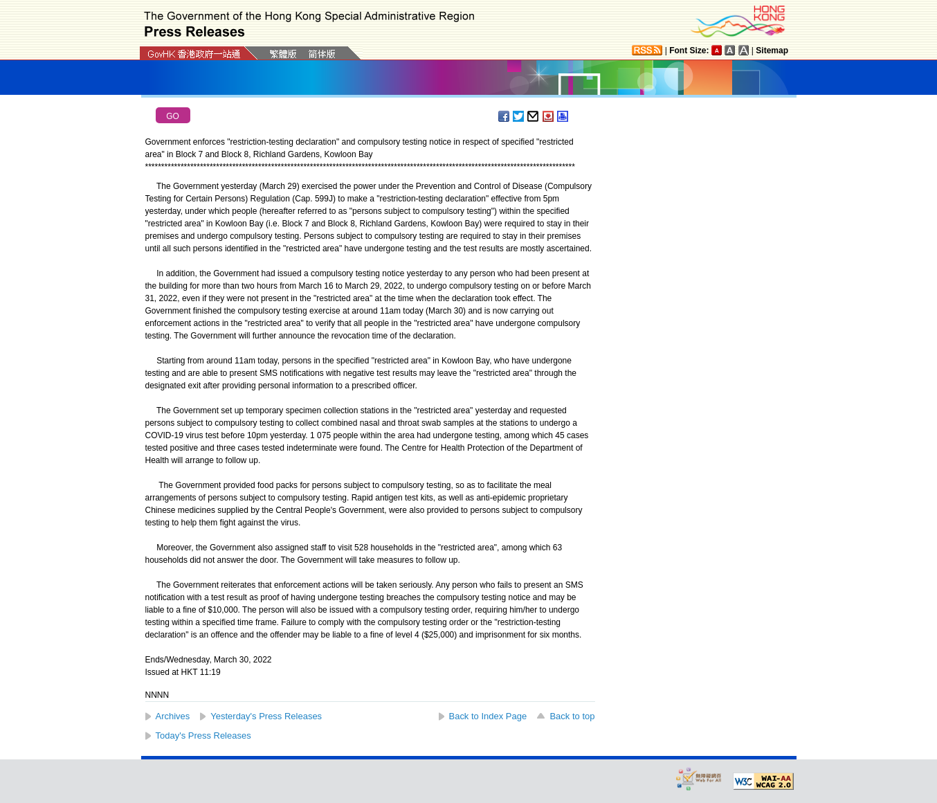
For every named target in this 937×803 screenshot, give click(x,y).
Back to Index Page (488, 716)
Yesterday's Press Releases (266, 716)
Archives (173, 716)
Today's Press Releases (203, 735)
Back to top (571, 716)
